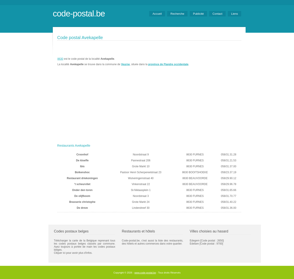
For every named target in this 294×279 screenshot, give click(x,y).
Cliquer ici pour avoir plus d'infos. (73, 252)
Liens (234, 13)
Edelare (194, 243)
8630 (60, 58)
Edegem (195, 240)
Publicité (198, 13)
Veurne (125, 64)
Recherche (177, 13)
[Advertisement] (149, 109)
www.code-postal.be (145, 272)
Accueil (157, 13)
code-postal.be (79, 13)
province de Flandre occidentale (168, 64)
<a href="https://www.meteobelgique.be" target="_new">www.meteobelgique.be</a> (216, 61)
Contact (217, 13)
